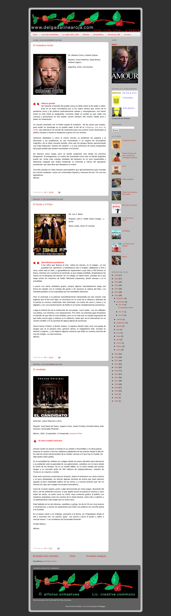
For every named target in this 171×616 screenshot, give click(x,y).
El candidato (39, 369)
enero (118, 350)
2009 (116, 388)
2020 (116, 295)
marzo (119, 343)
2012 (116, 377)
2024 (116, 282)
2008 (116, 391)
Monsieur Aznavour (129, 205)
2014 (116, 371)
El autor (127, 34)
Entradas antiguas (96, 556)
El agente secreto (129, 140)
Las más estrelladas (49, 34)
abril (118, 340)
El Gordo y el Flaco (43, 204)
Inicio (35, 34)
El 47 (124, 166)
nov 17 (121, 312)
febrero (119, 346)
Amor (114, 44)
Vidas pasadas (127, 179)
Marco (124, 257)
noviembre (120, 302)
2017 (116, 361)
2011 (116, 381)
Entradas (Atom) (50, 561)
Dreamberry (98, 34)
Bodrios (86, 34)
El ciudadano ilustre (43, 45)
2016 (116, 364)
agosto (119, 326)
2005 (116, 401)
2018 (116, 357)
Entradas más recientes (45, 556)
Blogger (102, 606)
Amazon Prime (76, 433)
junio (118, 333)
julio (118, 329)
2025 (116, 279)
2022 (116, 289)
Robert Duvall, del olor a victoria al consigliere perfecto (129, 155)
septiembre (121, 323)
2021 (116, 292)
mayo (118, 336)
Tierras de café (114, 34)
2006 (116, 398)
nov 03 (121, 315)
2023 (116, 285)
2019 (116, 354)
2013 (116, 374)
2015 (116, 367)
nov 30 (121, 305)
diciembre (120, 298)
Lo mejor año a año (70, 34)
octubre (119, 319)
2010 (116, 384)
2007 (116, 394)
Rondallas (126, 231)
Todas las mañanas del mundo (129, 193)
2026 (116, 275)
